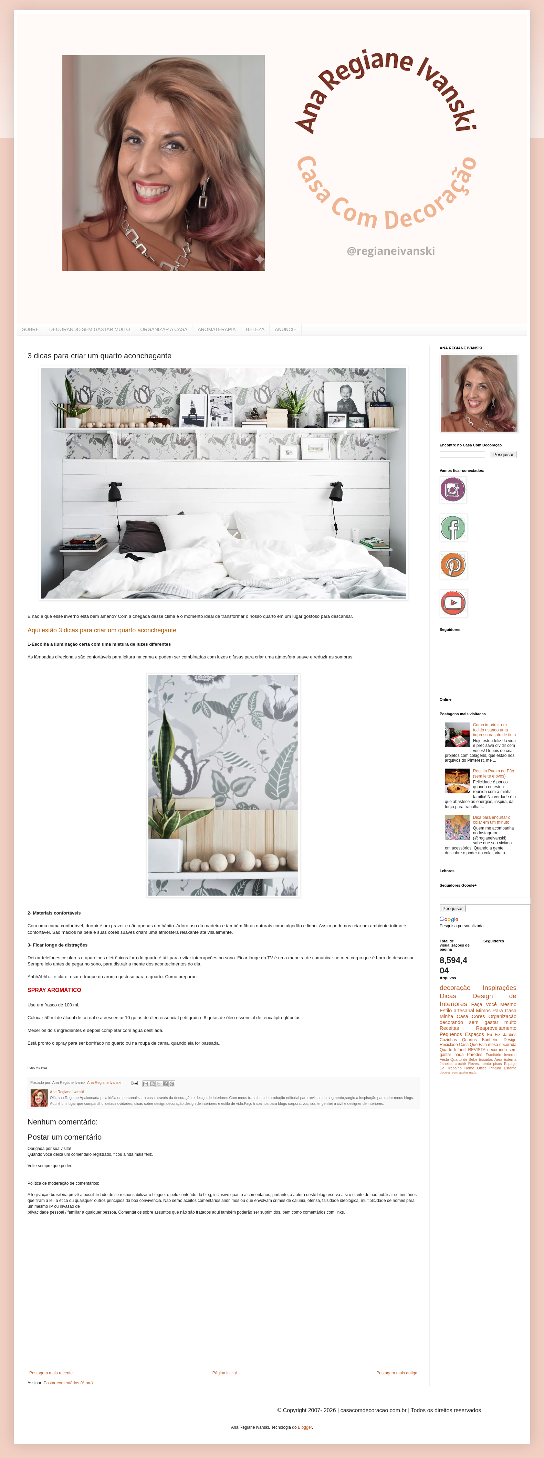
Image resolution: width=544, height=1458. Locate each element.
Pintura (495, 1068)
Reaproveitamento (496, 1028)
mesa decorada (502, 1044)
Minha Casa (454, 1016)
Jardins (509, 1034)
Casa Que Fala (473, 1044)
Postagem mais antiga (396, 1373)
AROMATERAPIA (217, 329)
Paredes (474, 1054)
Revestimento (479, 1063)
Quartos (469, 1039)
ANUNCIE (285, 329)
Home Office (475, 1068)
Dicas (448, 996)
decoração (455, 987)
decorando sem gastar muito (478, 1022)
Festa (444, 1059)
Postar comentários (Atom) (68, 1383)
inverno (510, 1055)
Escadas (486, 1059)
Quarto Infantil (453, 1049)
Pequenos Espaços (462, 1034)
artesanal (464, 1010)
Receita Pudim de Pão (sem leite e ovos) (493, 773)
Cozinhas (448, 1039)
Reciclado (449, 1044)
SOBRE (30, 329)
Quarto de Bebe (463, 1059)
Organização (502, 1016)
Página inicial (224, 1373)
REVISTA (476, 1049)
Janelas (446, 1063)
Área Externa (505, 1059)
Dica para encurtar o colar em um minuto (492, 820)
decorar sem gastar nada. (458, 1072)
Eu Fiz (493, 1034)
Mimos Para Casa (496, 1010)
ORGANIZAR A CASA (163, 329)
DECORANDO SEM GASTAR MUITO (89, 329)
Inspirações (499, 987)
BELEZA (255, 329)
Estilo (446, 1010)
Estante (510, 1068)
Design (510, 1039)
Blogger (305, 1427)
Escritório (493, 1055)
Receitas (449, 1028)
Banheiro (490, 1039)
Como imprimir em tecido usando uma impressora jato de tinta (494, 729)
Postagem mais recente (51, 1373)
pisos (497, 1063)
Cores (478, 1016)
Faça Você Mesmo (493, 1004)
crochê (460, 1063)
